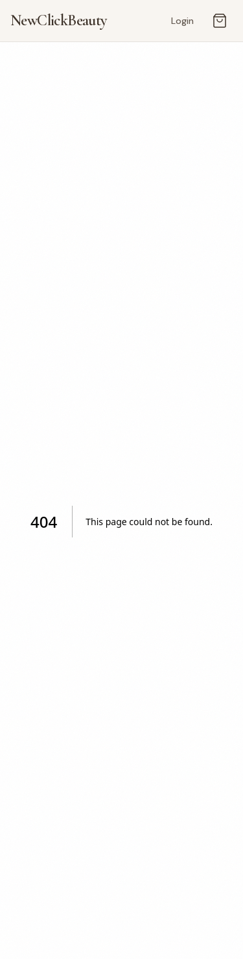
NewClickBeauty (58, 20)
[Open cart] (220, 21)
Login (182, 21)
